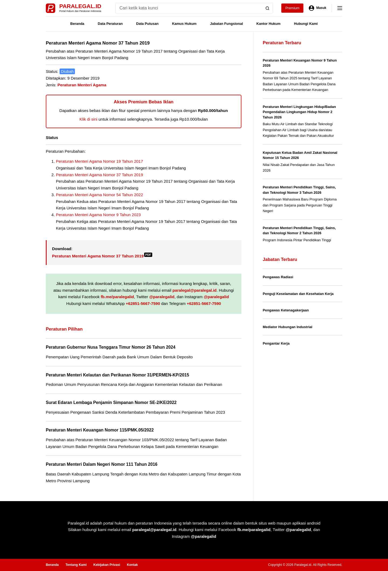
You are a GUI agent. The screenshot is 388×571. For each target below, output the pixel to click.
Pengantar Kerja (276, 343)
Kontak (132, 565)
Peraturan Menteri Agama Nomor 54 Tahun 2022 (99, 194)
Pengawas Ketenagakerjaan (286, 310)
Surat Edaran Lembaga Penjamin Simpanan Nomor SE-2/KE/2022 (111, 402)
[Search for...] (188, 8)
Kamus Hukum (184, 24)
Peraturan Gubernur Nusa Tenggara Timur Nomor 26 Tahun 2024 (110, 347)
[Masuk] (317, 8)
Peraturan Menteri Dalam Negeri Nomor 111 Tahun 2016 (101, 464)
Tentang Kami (75, 565)
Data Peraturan (110, 24)
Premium (292, 8)
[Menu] (339, 8)
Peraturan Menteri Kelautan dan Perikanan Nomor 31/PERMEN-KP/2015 (117, 375)
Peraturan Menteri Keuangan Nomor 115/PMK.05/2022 (100, 430)
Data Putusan (147, 24)
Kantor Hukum (269, 24)
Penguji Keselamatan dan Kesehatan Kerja (298, 294)
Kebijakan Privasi (106, 565)
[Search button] (267, 8)
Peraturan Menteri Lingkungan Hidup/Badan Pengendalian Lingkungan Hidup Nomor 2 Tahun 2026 (299, 112)
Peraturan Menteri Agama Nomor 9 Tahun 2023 (98, 214)
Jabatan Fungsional (226, 24)
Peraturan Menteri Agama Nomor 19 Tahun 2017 (99, 161)
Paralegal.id (80, 6)
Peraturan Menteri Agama (81, 85)
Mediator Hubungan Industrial (287, 327)
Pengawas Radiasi (278, 277)
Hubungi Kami (306, 24)
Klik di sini (88, 119)
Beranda (77, 24)
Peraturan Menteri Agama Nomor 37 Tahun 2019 (99, 174)
